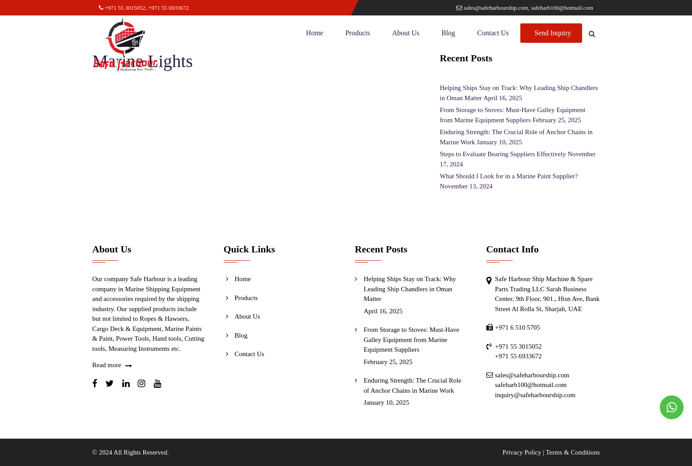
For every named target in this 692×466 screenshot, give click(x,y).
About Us (405, 33)
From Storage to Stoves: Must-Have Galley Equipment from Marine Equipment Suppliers (411, 339)
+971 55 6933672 (168, 7)
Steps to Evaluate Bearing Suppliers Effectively (503, 154)
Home (314, 33)
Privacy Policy (522, 452)
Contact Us (493, 33)
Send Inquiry (552, 33)
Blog (448, 33)
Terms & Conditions (573, 452)
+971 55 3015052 (122, 7)
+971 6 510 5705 (517, 327)
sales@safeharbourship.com (492, 7)
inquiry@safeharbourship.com (535, 394)
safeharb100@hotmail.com (562, 7)
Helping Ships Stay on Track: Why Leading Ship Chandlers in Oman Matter (410, 288)
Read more (106, 364)
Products (357, 33)
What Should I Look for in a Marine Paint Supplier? (509, 176)
